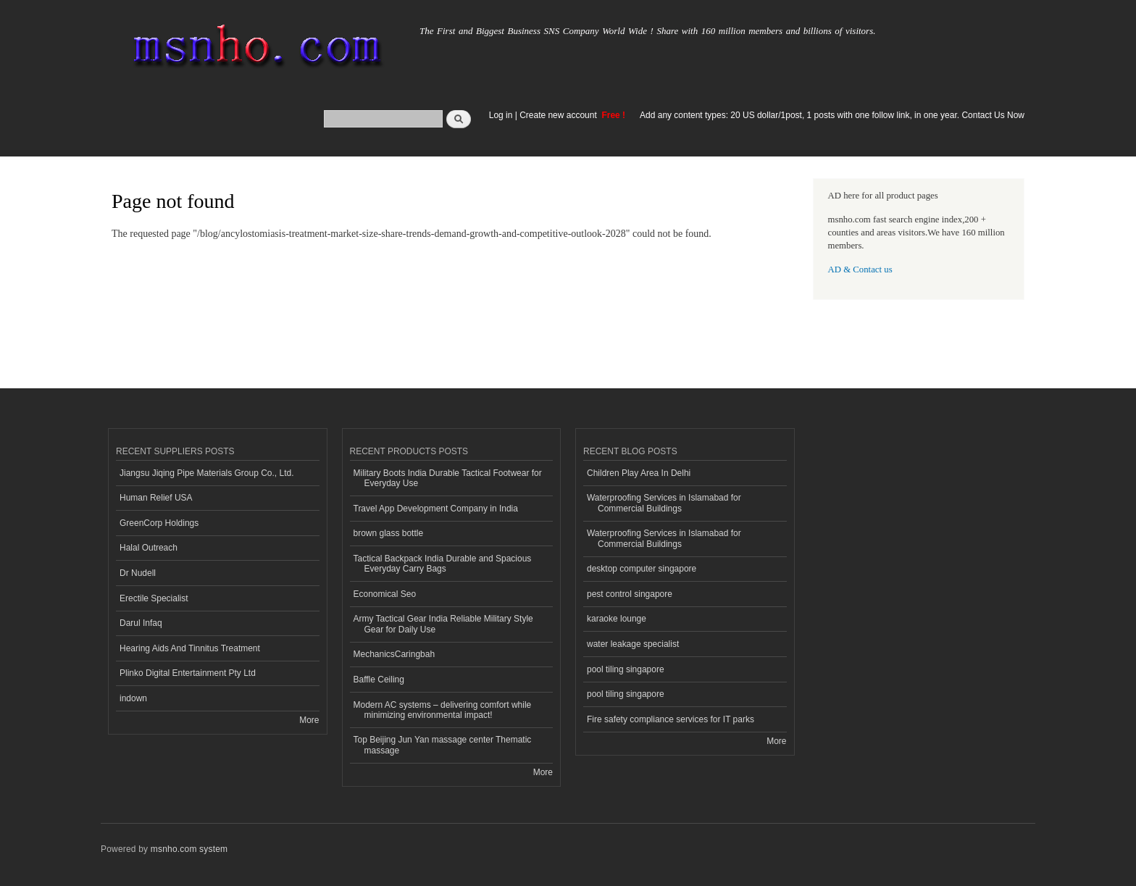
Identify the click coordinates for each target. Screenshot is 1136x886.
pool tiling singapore (625, 669)
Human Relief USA (156, 498)
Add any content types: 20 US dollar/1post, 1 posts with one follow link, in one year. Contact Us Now (832, 115)
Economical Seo (385, 594)
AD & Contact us (860, 269)
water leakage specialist (633, 644)
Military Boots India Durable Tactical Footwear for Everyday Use (448, 478)
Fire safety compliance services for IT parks (670, 719)
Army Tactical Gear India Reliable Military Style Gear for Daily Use (443, 624)
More (309, 720)
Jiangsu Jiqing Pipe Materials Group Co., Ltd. (206, 473)
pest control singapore (629, 594)
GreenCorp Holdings (159, 523)
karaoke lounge (616, 619)
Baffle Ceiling (379, 679)
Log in (501, 115)
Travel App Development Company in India (436, 508)
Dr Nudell (138, 573)
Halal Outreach (149, 548)
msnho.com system (189, 849)
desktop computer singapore (641, 569)
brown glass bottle (389, 533)
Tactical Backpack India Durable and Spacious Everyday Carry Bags (443, 563)
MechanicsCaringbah (394, 654)
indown (133, 698)
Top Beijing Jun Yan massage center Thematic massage (443, 745)
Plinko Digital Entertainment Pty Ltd (188, 673)
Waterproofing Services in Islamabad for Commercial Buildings (664, 503)
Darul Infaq (141, 623)
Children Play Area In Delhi (638, 473)
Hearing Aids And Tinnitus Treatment (190, 648)
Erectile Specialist (154, 598)
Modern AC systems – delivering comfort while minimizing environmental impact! (443, 710)
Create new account (559, 115)
